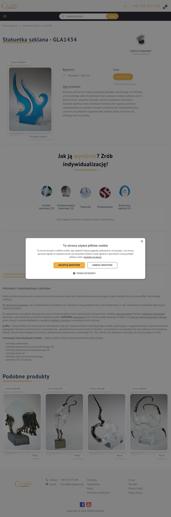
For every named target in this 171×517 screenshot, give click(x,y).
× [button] (141, 241)
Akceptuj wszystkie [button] (69, 265)
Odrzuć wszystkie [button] (102, 265)
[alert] (85, 258)
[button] (85, 273)
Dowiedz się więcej (92, 257)
